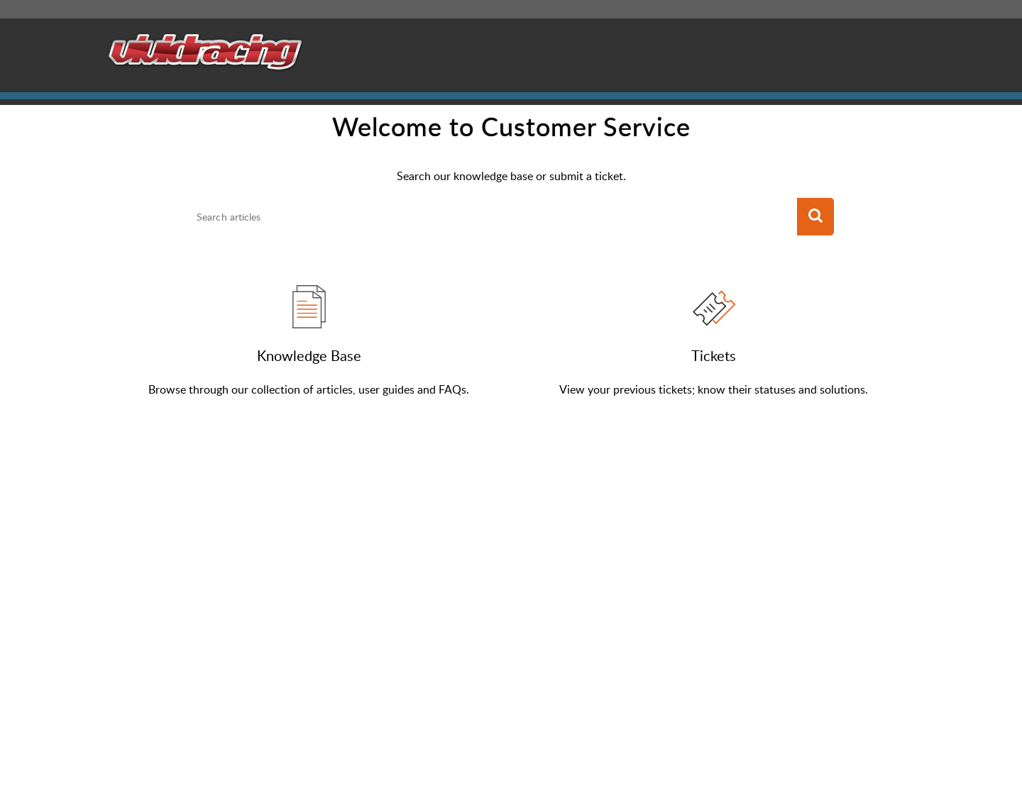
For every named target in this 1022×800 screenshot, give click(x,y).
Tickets (713, 355)
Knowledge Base (309, 355)
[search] (492, 217)
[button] (815, 217)
